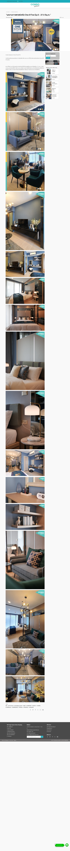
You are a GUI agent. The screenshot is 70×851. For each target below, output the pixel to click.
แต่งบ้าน (34, 705)
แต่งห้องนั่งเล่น (15, 707)
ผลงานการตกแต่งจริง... (54, 95)
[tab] (15, 724)
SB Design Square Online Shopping (14, 725)
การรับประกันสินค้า (10, 730)
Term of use (11, 740)
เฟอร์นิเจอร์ (28, 705)
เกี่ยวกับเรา (49, 725)
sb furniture (10, 705)
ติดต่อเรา (28, 725)
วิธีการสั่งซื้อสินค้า (10, 727)
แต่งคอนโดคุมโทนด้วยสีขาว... (55, 77)
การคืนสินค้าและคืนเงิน (11, 731)
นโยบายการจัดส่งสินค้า (11, 734)
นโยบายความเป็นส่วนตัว (11, 733)
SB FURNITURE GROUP (51, 727)
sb (6, 705)
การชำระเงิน (9, 728)
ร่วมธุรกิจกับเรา (49, 728)
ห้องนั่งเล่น (25, 707)
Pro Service (49, 731)
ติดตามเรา (49, 735)
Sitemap (15, 740)
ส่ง (41, 736)
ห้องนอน (21, 707)
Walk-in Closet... (54, 70)
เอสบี (24, 705)
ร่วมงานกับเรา (49, 730)
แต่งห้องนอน (8, 707)
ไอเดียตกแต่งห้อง (14, 12)
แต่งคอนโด (31, 707)
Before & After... (54, 89)
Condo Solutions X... (55, 83)
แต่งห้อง (38, 705)
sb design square (18, 705)
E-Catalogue (9, 736)
